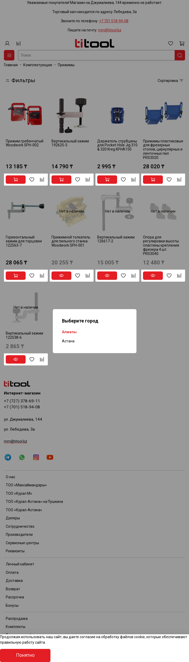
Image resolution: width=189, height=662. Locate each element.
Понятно (25, 655)
